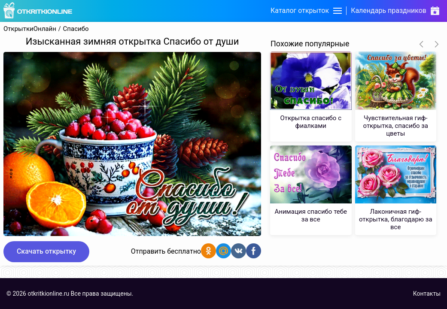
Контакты (427, 293)
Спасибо (76, 29)
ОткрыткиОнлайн (29, 29)
